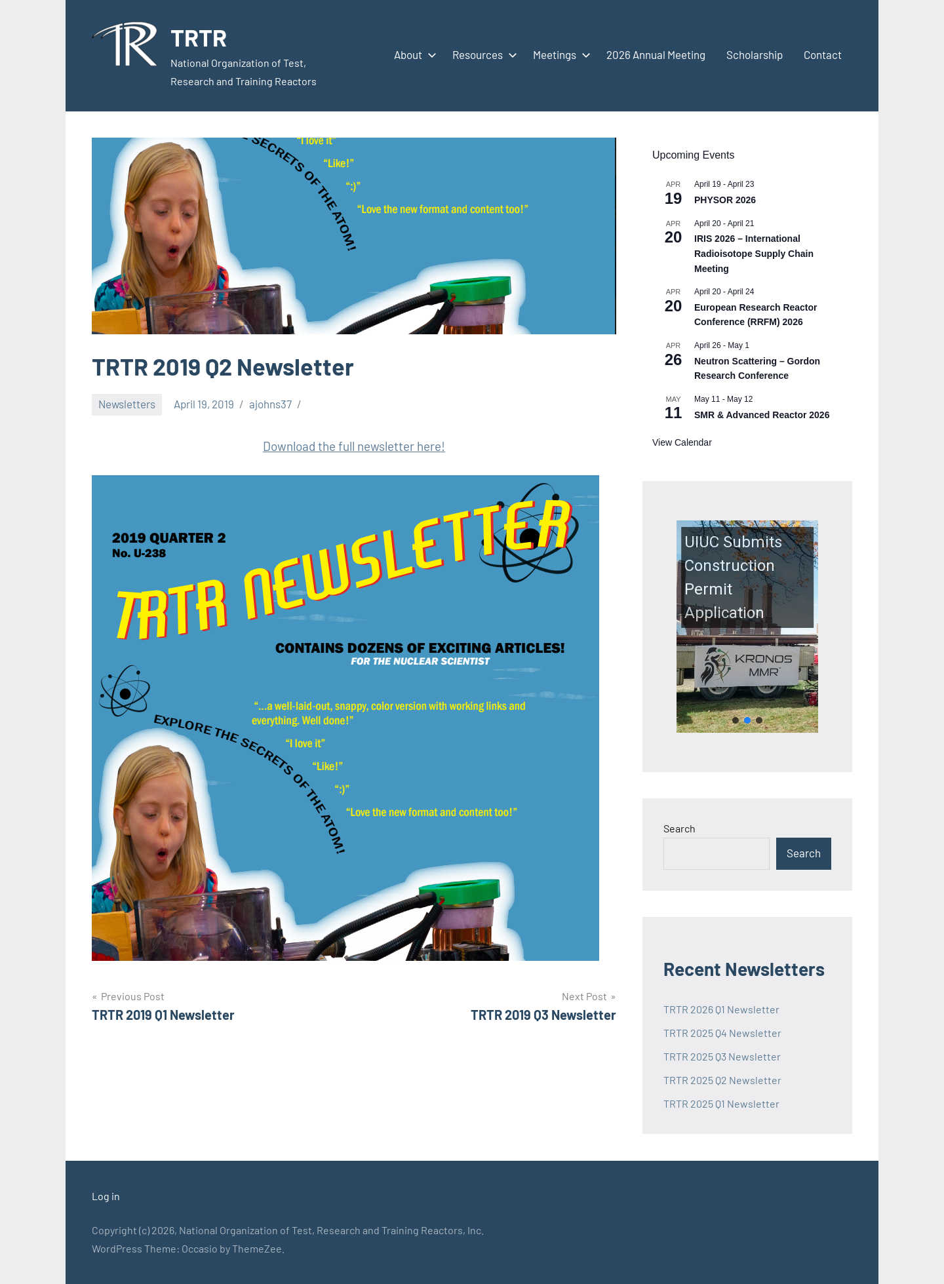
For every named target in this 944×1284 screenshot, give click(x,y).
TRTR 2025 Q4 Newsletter (722, 1032)
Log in (106, 1196)
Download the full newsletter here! (354, 446)
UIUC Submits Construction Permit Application (733, 577)
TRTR (198, 37)
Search (679, 828)
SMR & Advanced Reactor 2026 (761, 415)
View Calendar (682, 442)
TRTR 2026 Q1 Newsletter (721, 1009)
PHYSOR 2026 (725, 200)
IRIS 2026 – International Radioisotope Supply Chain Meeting (754, 253)
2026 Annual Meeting (655, 54)
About (412, 54)
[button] (747, 626)
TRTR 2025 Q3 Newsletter (722, 1056)
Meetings (559, 54)
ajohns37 (270, 403)
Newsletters (126, 403)
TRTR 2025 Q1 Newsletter (721, 1103)
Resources (482, 54)
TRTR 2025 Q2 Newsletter (722, 1080)
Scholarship (754, 54)
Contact (823, 54)
